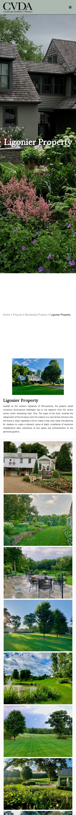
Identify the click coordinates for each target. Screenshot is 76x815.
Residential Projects (36, 314)
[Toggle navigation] (70, 7)
